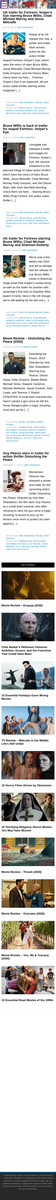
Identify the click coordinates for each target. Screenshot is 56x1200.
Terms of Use (34, 1151)
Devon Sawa (39, 427)
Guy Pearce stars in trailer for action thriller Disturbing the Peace (26, 456)
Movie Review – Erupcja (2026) (22, 605)
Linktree (34, 1142)
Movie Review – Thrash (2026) (21, 871)
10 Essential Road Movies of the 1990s (27, 1000)
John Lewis (39, 433)
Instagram (34, 1126)
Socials (34, 1111)
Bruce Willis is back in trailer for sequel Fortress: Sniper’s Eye (25, 129)
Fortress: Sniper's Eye (25, 111)
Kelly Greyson (24, 113)
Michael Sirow (38, 547)
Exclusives (34, 1081)
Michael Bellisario (31, 435)
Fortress (19, 221)
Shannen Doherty (21, 326)
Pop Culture (33, 1026)
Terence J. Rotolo (22, 438)
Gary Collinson (27, 312)
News (46, 103)
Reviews (31, 422)
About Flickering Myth (34, 1096)
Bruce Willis (25, 108)
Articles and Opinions (34, 1071)
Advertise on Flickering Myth (34, 1106)
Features (34, 1056)
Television (34, 1036)
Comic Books (34, 1041)
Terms (34, 1147)
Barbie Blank (25, 427)
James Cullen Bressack (37, 321)
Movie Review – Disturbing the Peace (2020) (26, 339)
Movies (39, 103)
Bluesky (34, 1136)
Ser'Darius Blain (40, 113)
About (34, 1092)
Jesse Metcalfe (14, 223)
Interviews (34, 1076)
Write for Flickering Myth (34, 1101)
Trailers (10, 105)
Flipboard (34, 1131)
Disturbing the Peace (17, 430)
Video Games (34, 1046)
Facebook (34, 1116)
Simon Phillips (38, 326)
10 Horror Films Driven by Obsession (26, 785)
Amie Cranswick (27, 103)
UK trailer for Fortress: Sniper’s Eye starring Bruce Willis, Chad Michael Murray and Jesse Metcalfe (27, 17)
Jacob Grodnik (26, 433)
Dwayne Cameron (37, 430)
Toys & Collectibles (34, 1051)
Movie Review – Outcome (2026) (23, 913)
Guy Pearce (12, 433)
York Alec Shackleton (17, 549)
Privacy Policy (34, 1156)
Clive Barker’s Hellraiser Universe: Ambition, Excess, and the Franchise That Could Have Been (26, 650)
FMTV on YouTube (34, 1086)
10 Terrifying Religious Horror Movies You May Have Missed (26, 828)
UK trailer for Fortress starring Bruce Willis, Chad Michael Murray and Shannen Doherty (26, 242)
